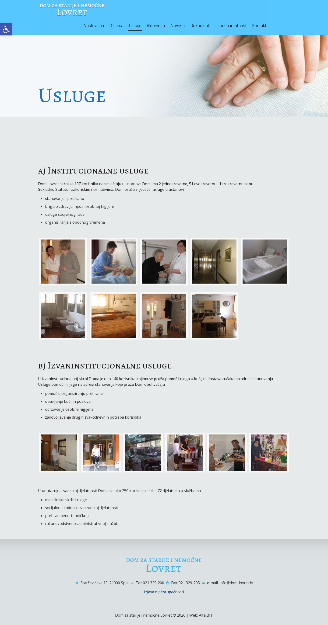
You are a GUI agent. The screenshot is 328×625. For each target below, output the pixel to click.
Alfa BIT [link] (206, 615)
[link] (6, 29)
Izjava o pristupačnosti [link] (164, 591)
